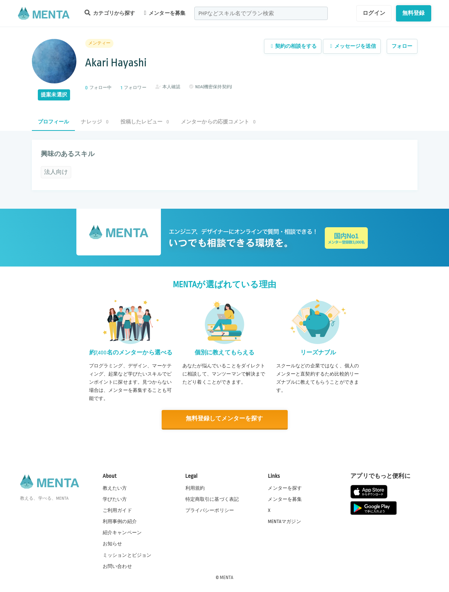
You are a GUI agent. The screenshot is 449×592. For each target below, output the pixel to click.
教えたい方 (115, 487)
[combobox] (261, 13)
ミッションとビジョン (127, 554)
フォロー (402, 46)
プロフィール (53, 122)
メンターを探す (285, 487)
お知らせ (112, 543)
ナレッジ (94, 122)
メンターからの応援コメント (218, 122)
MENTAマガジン (284, 521)
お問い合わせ (117, 565)
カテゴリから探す (110, 13)
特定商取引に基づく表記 (212, 498)
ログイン (374, 13)
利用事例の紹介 (120, 521)
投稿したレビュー (144, 122)
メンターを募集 (164, 13)
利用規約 (195, 487)
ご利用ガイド (117, 510)
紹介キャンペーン (122, 532)
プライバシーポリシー (209, 510)
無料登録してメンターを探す (225, 419)
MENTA (227, 576)
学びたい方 (115, 498)
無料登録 (413, 13)
